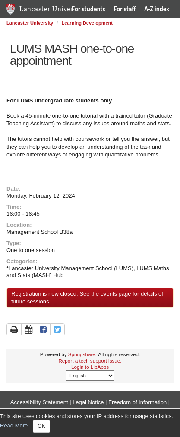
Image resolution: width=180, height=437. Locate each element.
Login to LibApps (90, 367)
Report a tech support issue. (89, 361)
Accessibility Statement (39, 402)
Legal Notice (88, 402)
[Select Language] (90, 375)
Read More (14, 426)
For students (88, 9)
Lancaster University (52, 8)
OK (41, 426)
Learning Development (87, 23)
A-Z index (156, 9)
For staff (125, 9)
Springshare (81, 354)
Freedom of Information (137, 402)
